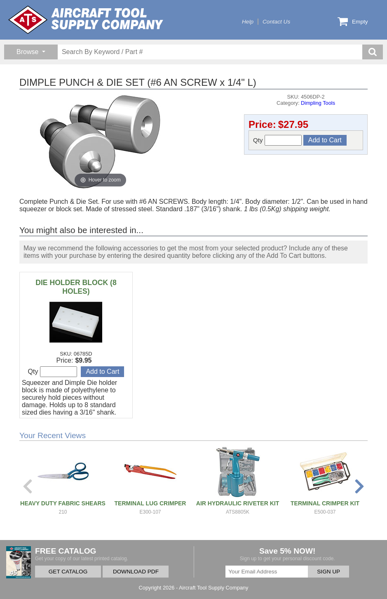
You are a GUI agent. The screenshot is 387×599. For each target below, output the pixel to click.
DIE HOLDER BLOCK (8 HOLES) (75, 286)
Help (247, 22)
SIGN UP (328, 571)
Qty (277, 140)
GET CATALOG (68, 571)
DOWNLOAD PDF (136, 571)
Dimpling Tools (318, 103)
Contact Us (276, 22)
